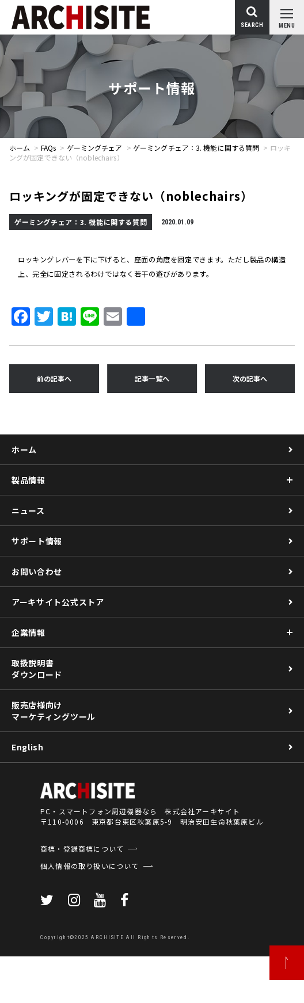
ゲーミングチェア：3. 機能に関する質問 (196, 147)
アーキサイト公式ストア (58, 602)
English (28, 747)
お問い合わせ (37, 571)
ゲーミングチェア (95, 147)
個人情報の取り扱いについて (89, 866)
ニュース (28, 510)
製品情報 (28, 480)
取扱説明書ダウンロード (37, 668)
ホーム (19, 147)
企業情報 (28, 632)
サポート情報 (37, 541)
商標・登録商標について (82, 848)
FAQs (48, 147)
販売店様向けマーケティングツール (54, 710)
